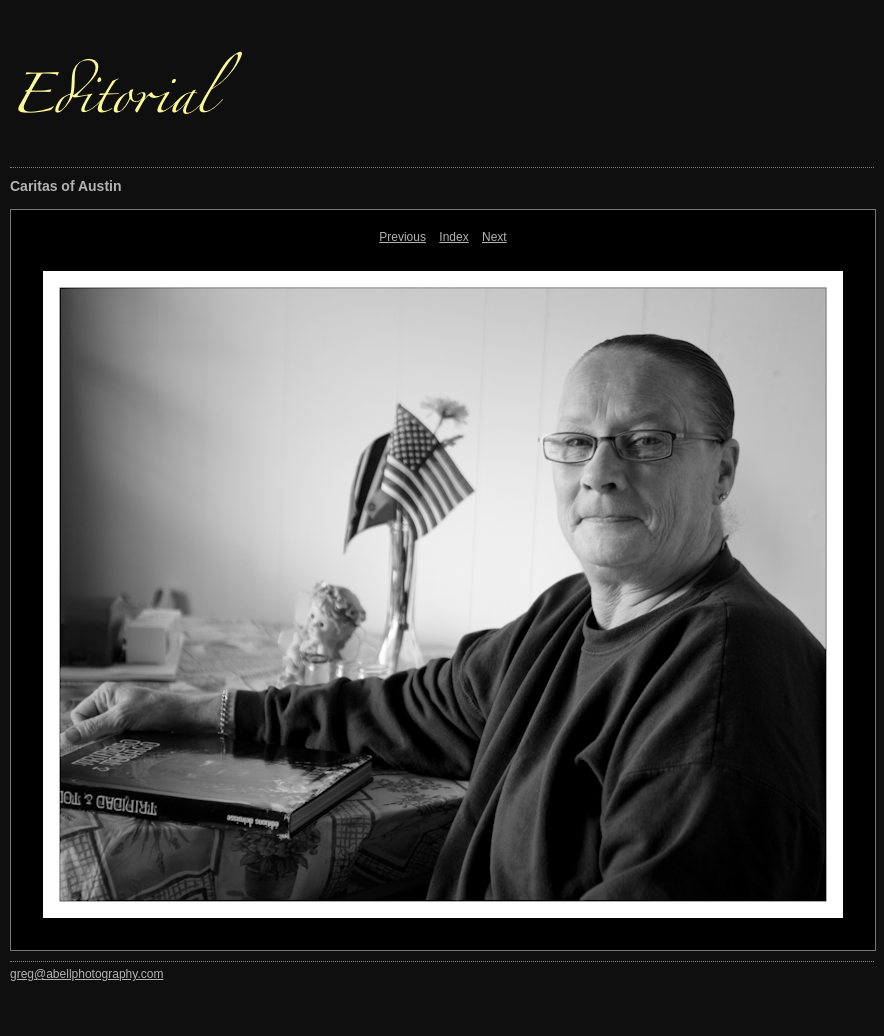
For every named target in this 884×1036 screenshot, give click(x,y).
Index (453, 237)
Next (494, 237)
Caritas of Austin (66, 186)
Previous (402, 237)
